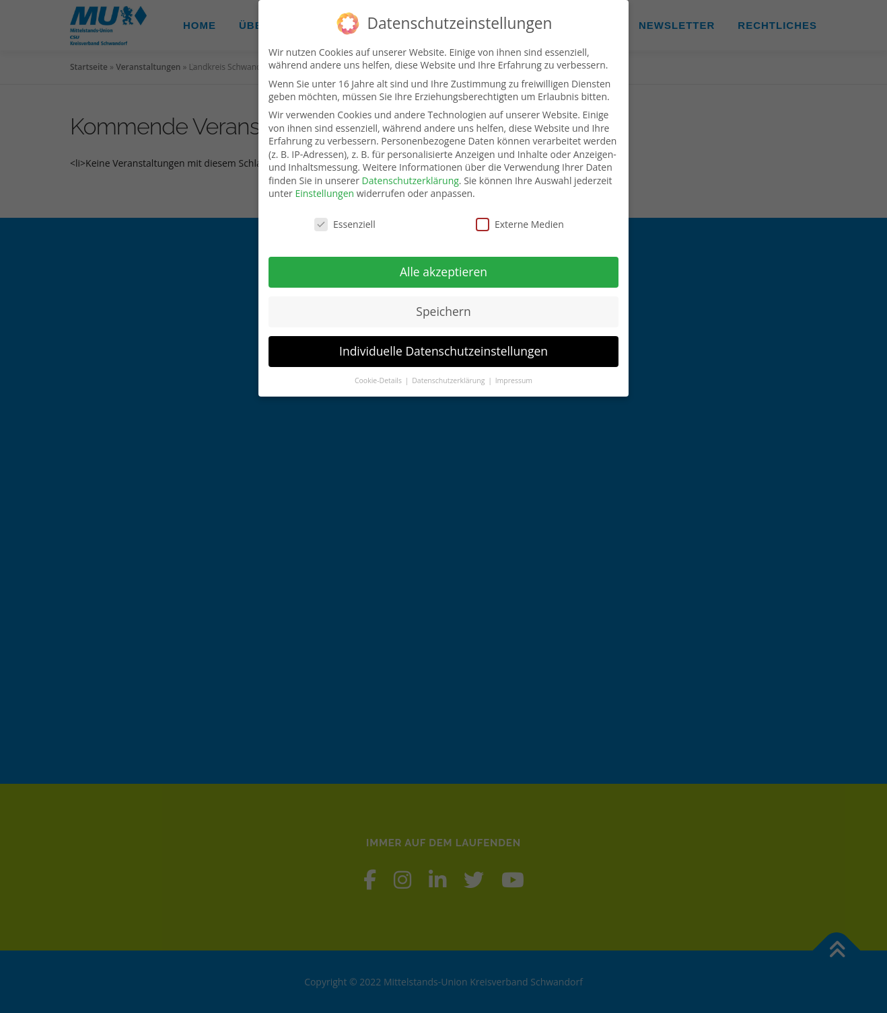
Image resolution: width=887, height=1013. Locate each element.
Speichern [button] (443, 311)
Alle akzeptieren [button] (443, 272)
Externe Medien (520, 224)
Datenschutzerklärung (410, 180)
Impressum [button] (513, 380)
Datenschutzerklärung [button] (449, 380)
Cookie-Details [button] (379, 380)
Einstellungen (324, 193)
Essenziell (345, 224)
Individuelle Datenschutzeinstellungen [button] (443, 351)
